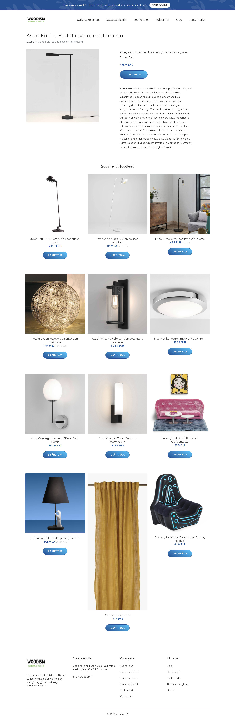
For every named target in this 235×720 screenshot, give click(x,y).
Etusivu (30, 41)
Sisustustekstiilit (116, 20)
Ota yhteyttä (174, 672)
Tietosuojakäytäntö (178, 684)
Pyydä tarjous (160, 5)
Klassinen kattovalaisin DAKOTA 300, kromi (180, 338)
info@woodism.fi (82, 676)
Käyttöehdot (174, 678)
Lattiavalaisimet (171, 52)
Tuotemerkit (197, 20)
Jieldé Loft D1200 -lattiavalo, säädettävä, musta (55, 240)
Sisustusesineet (129, 678)
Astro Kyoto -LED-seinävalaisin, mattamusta (117, 440)
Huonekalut (141, 20)
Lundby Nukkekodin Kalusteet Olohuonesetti (180, 439)
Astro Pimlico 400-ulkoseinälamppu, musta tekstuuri (117, 340)
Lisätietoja (134, 74)
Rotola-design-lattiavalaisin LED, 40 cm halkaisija (55, 340)
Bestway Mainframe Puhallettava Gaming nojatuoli (180, 539)
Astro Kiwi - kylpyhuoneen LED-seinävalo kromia (55, 440)
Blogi (179, 20)
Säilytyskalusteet (88, 20)
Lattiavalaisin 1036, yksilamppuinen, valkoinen (117, 240)
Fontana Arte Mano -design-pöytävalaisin (55, 538)
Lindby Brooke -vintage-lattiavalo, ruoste (180, 238)
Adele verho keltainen (117, 615)
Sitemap (171, 690)
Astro (185, 52)
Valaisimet (162, 20)
